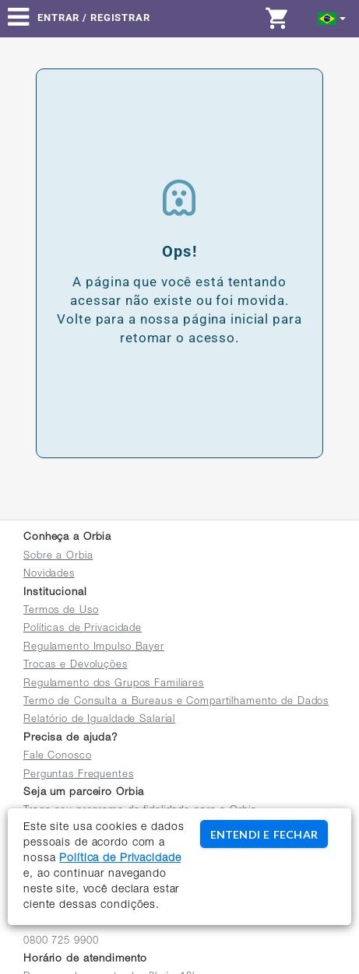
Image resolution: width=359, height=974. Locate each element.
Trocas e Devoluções (75, 665)
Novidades (49, 574)
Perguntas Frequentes (78, 775)
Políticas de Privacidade (82, 629)
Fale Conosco (57, 757)
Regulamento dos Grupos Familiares (113, 684)
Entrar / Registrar (93, 17)
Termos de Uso (60, 611)
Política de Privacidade (120, 858)
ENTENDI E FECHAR (264, 834)
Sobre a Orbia (58, 557)
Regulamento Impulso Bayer (93, 648)
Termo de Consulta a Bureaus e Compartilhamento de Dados (176, 702)
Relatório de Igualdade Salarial (99, 720)
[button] (332, 17)
